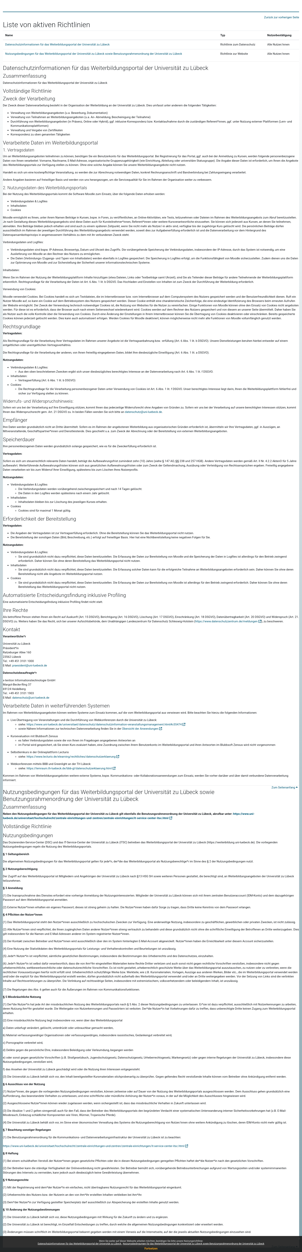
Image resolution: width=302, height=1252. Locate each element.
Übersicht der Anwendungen (140, 728)
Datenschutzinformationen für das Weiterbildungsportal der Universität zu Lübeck (80, 1243)
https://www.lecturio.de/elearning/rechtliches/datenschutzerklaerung (71, 756)
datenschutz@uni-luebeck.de (143, 412)
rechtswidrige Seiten (100, 981)
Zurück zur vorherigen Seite (281, 17)
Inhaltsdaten (19, 497)
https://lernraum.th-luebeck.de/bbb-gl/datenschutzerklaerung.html (69, 768)
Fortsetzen (151, 1248)
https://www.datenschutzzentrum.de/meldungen (226, 621)
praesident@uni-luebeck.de (29, 665)
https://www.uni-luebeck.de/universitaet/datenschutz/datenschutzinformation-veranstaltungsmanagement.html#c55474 (104, 724)
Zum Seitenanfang (285, 787)
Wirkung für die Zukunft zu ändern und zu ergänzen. (135, 1217)
